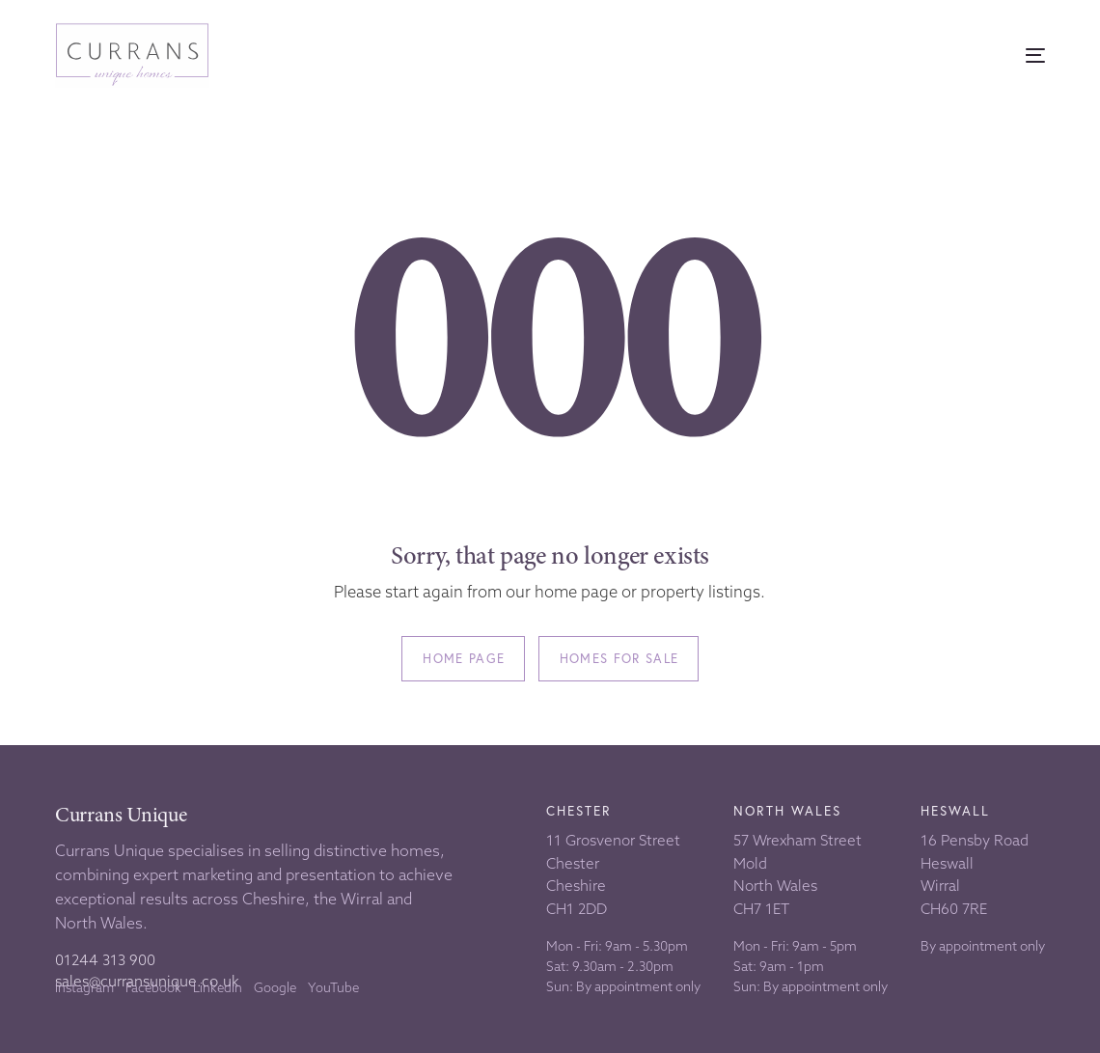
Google (275, 987)
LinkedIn (217, 987)
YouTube (333, 987)
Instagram (84, 987)
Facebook (153, 987)
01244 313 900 (105, 960)
